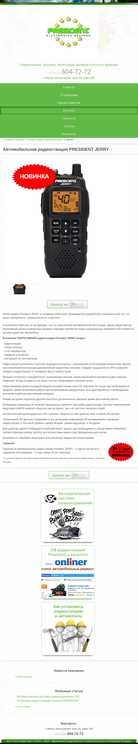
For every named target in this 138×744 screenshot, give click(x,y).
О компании (69, 95)
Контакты (69, 134)
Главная (69, 87)
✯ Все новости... (24, 676)
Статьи (69, 126)
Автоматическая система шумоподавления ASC (48, 696)
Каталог (69, 110)
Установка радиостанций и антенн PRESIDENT (48, 700)
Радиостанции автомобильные (45, 139)
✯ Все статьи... (24, 706)
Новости (69, 118)
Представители (69, 102)
